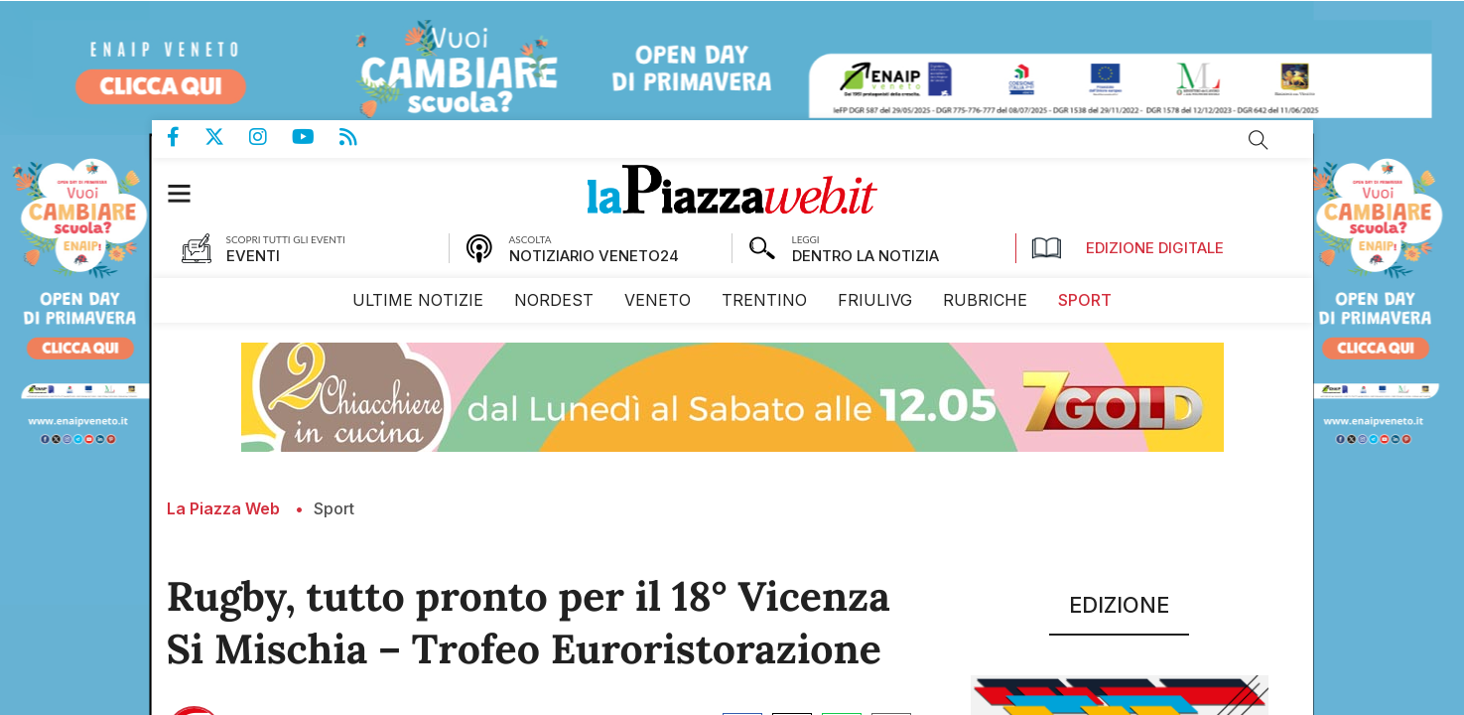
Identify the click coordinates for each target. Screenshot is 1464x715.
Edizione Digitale (1127, 247)
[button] (189, 192)
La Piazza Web (223, 507)
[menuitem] (417, 299)
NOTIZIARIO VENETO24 (594, 254)
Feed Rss (360, 136)
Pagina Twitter (226, 136)
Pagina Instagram (270, 136)
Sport (334, 507)
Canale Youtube (315, 136)
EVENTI (253, 254)
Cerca (1258, 139)
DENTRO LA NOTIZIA (865, 254)
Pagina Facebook (185, 136)
